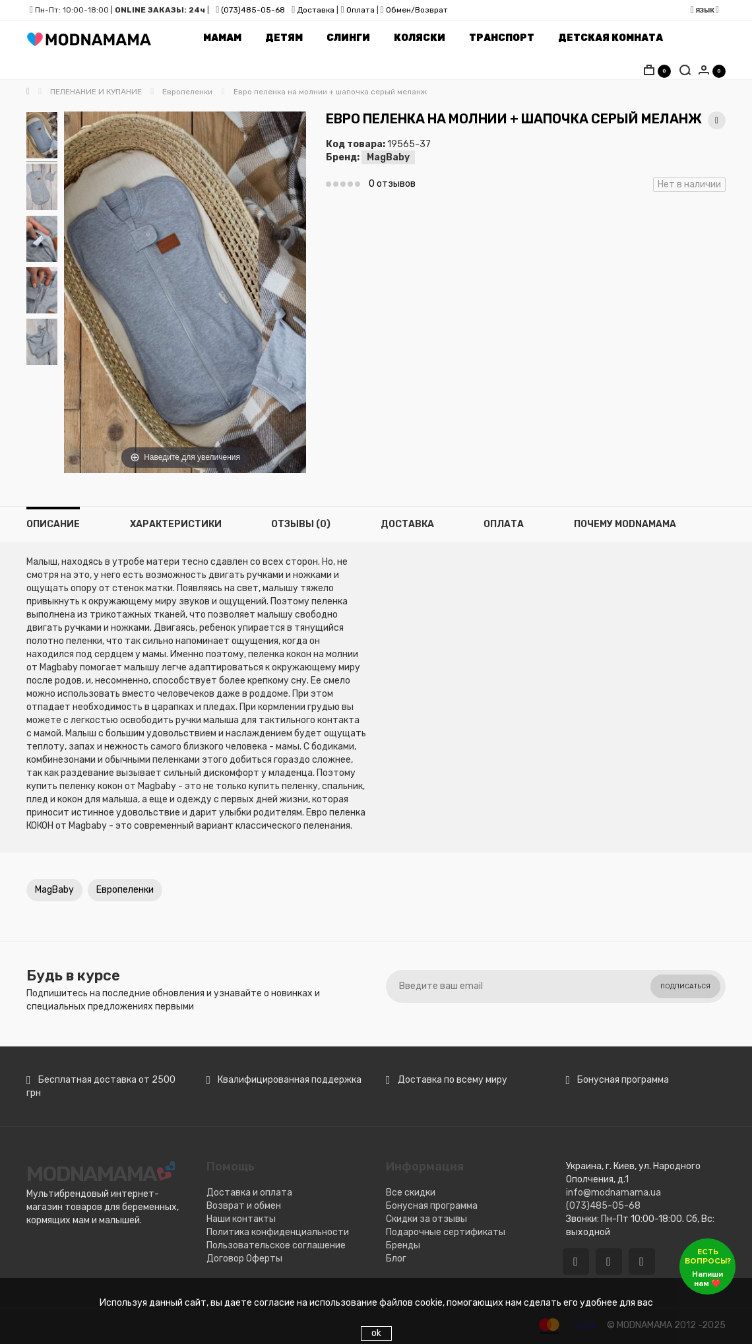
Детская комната (610, 38)
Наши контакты (241, 1219)
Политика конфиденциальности (277, 1232)
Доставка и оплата (249, 1192)
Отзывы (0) (300, 524)
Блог (396, 1258)
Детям (284, 38)
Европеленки (125, 889)
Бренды (403, 1245)
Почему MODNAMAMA (625, 524)
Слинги (348, 38)
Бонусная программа (432, 1205)
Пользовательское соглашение (276, 1245)
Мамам (222, 38)
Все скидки (410, 1192)
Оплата (360, 10)
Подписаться (685, 986)
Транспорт (501, 38)
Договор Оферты (244, 1258)
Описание (53, 524)
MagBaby (388, 157)
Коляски (419, 38)
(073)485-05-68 (253, 10)
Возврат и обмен (243, 1205)
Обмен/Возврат (417, 10)
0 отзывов (392, 183)
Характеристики (176, 524)
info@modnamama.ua (613, 1192)
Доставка (314, 10)
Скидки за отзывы (426, 1219)
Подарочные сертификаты (445, 1232)
